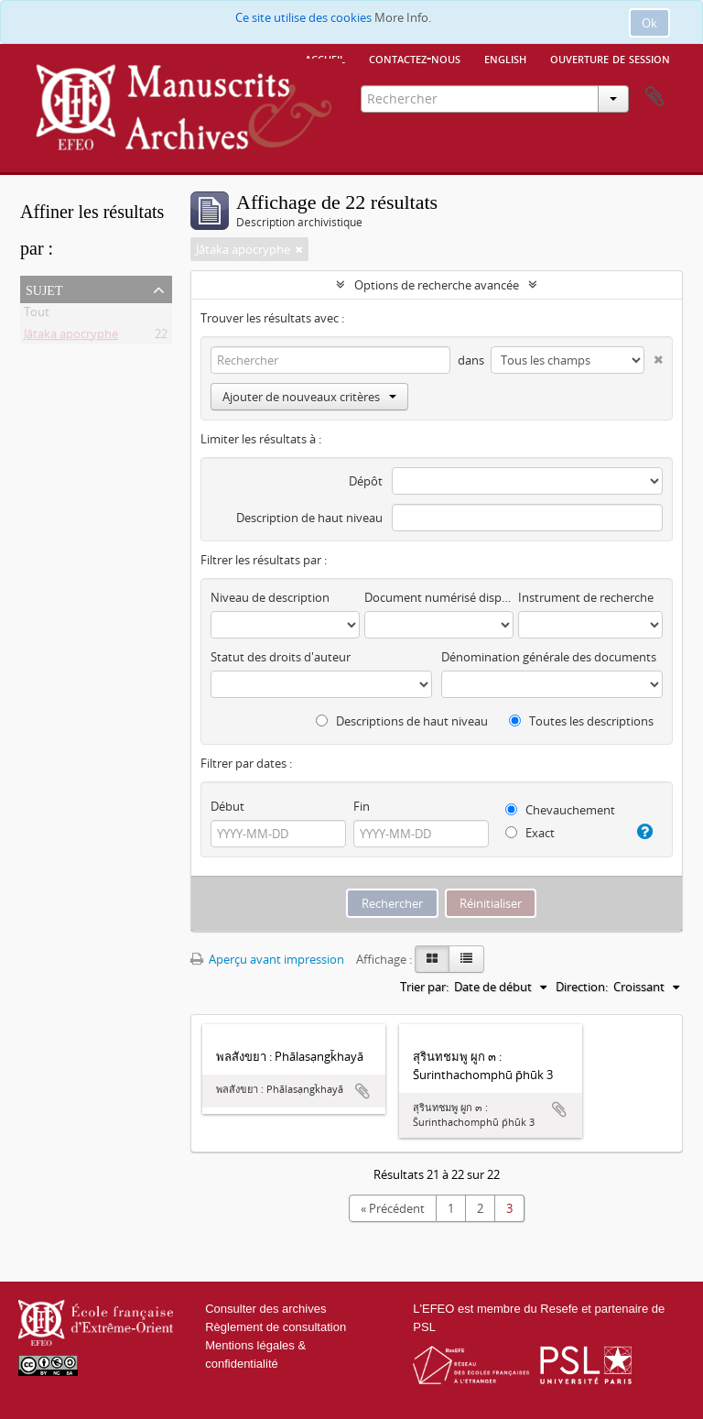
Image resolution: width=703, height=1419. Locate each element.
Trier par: (424, 986)
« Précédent (393, 1208)
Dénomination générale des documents (548, 657)
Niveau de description (270, 597)
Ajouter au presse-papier (362, 1091)
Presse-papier (654, 97)
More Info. (402, 17)
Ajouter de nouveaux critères (309, 396)
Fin (361, 806)
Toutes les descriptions (581, 721)
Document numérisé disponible (439, 597)
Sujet (44, 288)
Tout (36, 315)
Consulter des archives (265, 1308)
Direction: (582, 986)
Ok (649, 23)
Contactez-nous (414, 58)
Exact (530, 832)
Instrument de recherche (586, 597)
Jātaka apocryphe (71, 337)
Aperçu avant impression (267, 959)
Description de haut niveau (309, 517)
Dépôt (366, 481)
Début (227, 806)
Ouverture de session (610, 58)
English (505, 58)
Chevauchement (560, 810)
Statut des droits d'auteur (281, 657)
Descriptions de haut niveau (402, 721)
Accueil (325, 58)
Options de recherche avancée (436, 285)
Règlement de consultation (275, 1327)
